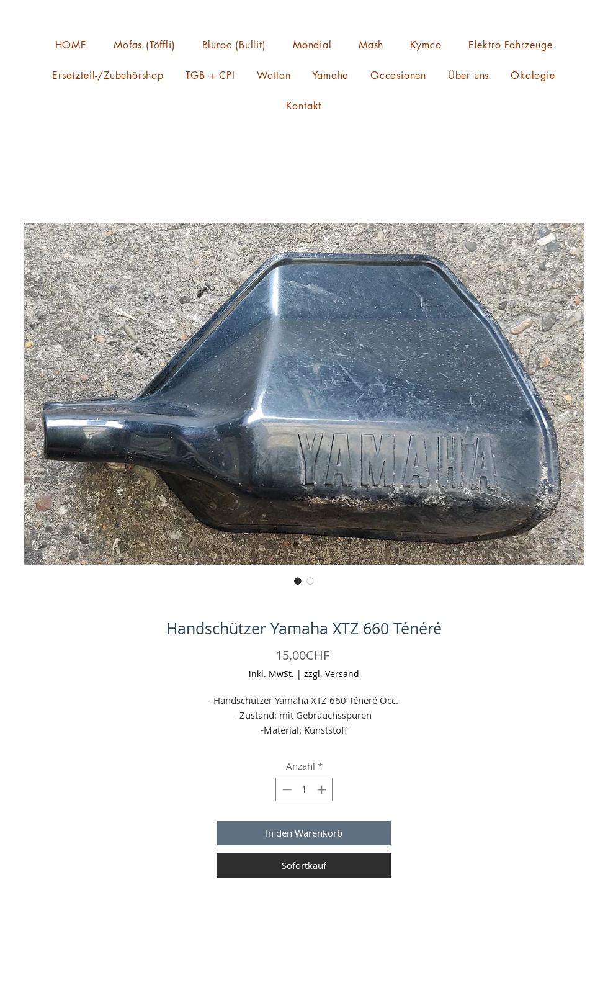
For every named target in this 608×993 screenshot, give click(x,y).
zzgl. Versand (331, 674)
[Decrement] (285, 789)
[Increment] (323, 789)
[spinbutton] (304, 789)
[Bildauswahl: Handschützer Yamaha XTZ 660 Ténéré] (298, 581)
